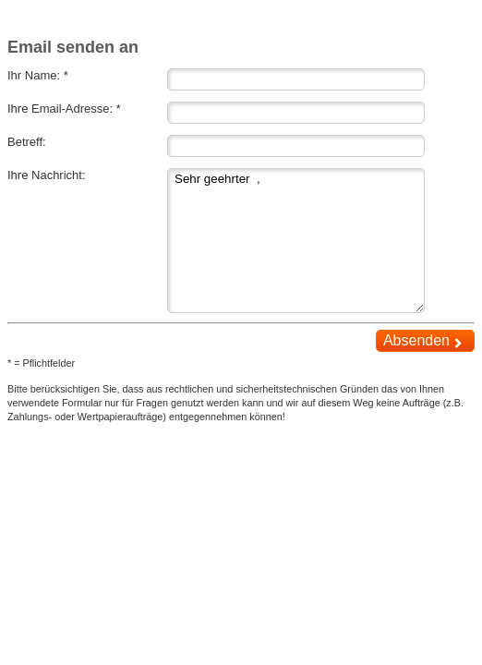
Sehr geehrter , (296, 240)
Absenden (424, 340)
